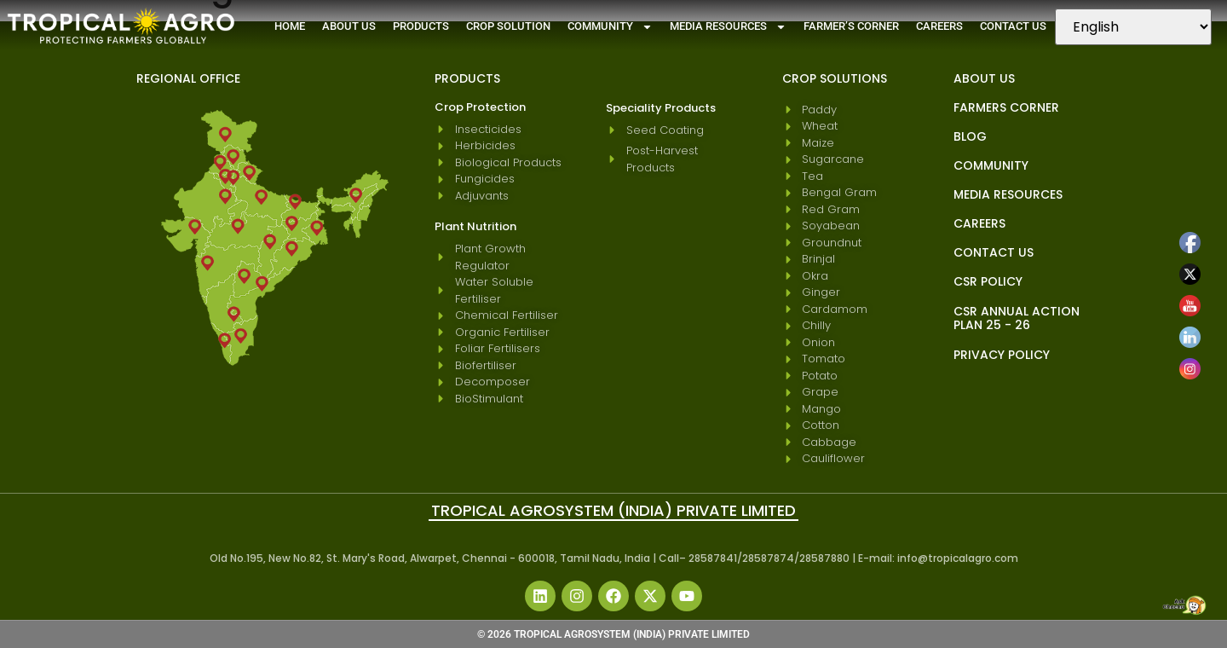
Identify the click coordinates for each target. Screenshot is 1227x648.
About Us (349, 26)
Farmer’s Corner (851, 26)
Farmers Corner (1006, 107)
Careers (939, 26)
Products (421, 26)
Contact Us (1013, 26)
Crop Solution (508, 26)
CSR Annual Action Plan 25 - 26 (1016, 318)
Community (610, 27)
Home (289, 26)
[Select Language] (1133, 27)
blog (970, 136)
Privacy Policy (1001, 354)
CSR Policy (987, 281)
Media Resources (728, 27)
